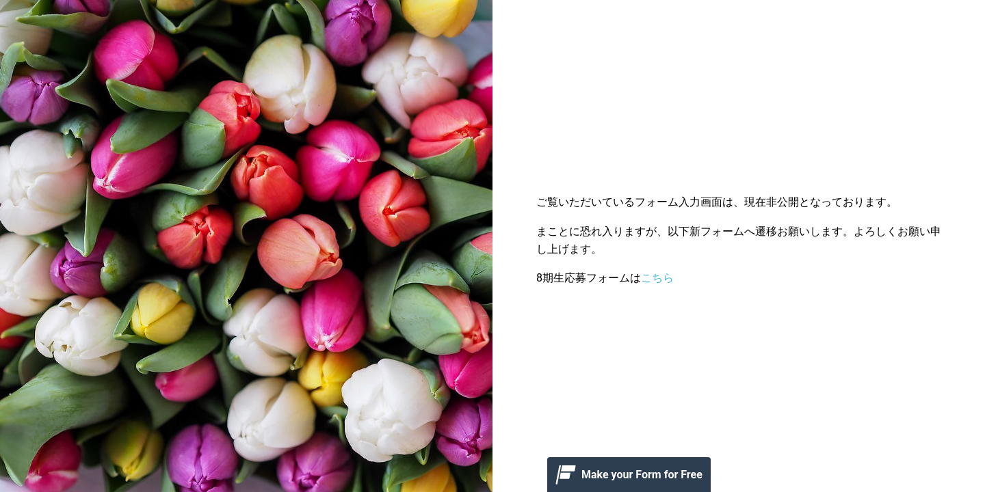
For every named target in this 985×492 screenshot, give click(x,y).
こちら (657, 277)
